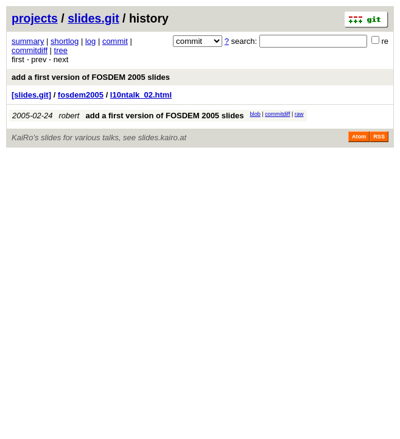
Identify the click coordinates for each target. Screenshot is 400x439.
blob (255, 114)
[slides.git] (31, 94)
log (90, 41)
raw (299, 114)
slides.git (93, 18)
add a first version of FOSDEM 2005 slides (91, 77)
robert (69, 115)
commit (115, 41)
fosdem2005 (81, 94)
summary (28, 41)
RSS (379, 137)
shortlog (65, 41)
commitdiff (29, 50)
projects (35, 18)
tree (61, 50)
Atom (359, 137)
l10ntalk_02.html (141, 94)
